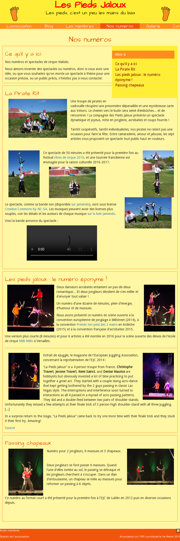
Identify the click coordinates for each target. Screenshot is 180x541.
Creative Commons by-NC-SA (26, 209)
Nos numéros (120, 26)
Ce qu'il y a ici (126, 64)
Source (10, 428)
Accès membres (9, 530)
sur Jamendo (80, 204)
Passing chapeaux (129, 85)
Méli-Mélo (26, 341)
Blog (49, 26)
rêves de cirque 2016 (69, 157)
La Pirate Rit (125, 69)
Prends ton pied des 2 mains (97, 324)
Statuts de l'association (14, 536)
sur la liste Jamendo (101, 214)
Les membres (80, 26)
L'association (19, 26)
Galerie (153, 26)
